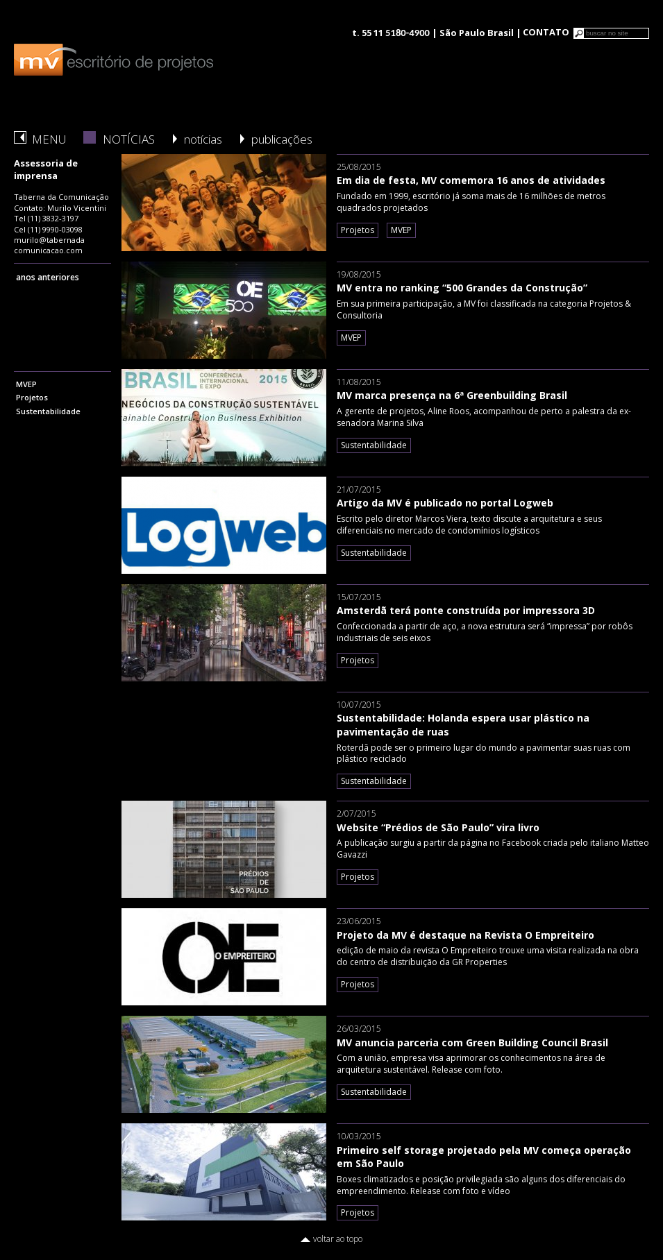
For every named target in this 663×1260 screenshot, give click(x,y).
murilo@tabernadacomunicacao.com (49, 245)
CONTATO (546, 32)
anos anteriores (47, 277)
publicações (281, 139)
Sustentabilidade (48, 411)
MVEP (26, 384)
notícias (203, 139)
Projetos (32, 397)
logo (113, 60)
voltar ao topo (337, 1239)
